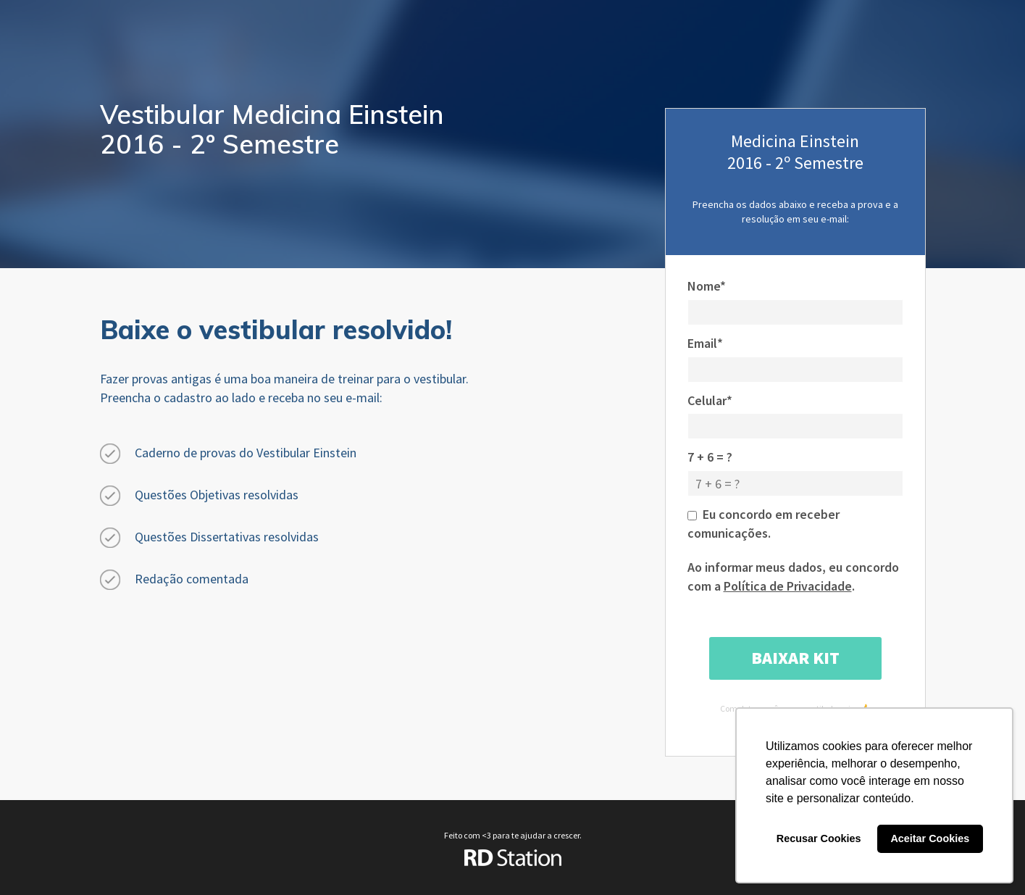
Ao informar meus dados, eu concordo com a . (793, 576)
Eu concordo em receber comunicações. (763, 523)
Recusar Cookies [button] (819, 838)
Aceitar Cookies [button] (929, 838)
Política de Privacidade (788, 586)
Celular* (709, 400)
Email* (705, 343)
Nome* (706, 286)
